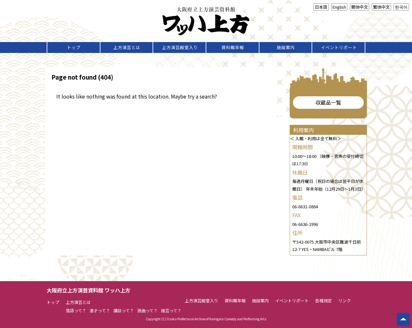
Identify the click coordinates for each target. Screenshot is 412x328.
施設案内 (286, 47)
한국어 (401, 7)
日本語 (321, 7)
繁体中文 (381, 7)
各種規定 (323, 301)
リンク (344, 301)
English (339, 7)
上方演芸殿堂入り (180, 47)
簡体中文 (359, 7)
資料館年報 (232, 47)
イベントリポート (339, 47)
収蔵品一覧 (328, 102)
